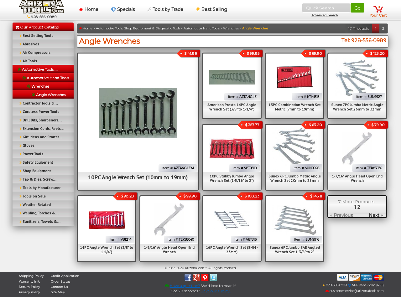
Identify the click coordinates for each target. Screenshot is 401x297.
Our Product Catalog (37, 27)
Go (357, 8)
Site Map (58, 292)
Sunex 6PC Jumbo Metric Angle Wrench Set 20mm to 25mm (294, 178)
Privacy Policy (29, 292)
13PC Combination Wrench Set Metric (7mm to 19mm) (294, 106)
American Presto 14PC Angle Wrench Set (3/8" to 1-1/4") (231, 106)
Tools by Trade (165, 9)
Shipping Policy (31, 276)
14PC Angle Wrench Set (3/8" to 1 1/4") (106, 249)
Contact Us (59, 287)
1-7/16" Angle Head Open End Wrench (357, 178)
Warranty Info (29, 281)
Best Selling (211, 9)
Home (88, 9)
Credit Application (65, 276)
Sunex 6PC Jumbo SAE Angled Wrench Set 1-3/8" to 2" (294, 249)
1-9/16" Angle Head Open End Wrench (169, 249)
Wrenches (231, 28)
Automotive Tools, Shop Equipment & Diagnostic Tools (138, 28)
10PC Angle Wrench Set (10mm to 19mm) (138, 177)
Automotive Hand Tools (202, 28)
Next (376, 215)
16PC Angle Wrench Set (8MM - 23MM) (232, 249)
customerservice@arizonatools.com (354, 291)
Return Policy (29, 287)
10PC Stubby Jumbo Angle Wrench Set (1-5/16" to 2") (232, 178)
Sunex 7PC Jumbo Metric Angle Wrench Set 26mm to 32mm (357, 106)
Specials (123, 9)
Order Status (60, 281)
